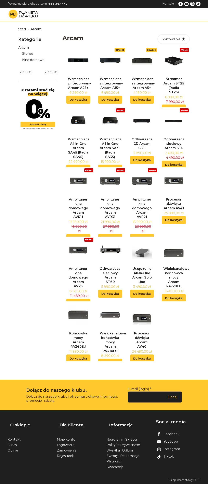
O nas (12, 451)
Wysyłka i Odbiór (119, 456)
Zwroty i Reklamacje (122, 462)
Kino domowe (33, 60)
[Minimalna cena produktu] (23, 72)
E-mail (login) (138, 401)
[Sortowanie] (173, 39)
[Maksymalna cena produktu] (49, 72)
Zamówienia (66, 456)
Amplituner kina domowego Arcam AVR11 (78, 215)
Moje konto (66, 445)
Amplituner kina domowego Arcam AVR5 (78, 287)
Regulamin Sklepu (121, 445)
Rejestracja (66, 462)
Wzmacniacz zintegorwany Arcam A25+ (79, 85)
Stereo (27, 54)
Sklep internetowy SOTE (184, 485)
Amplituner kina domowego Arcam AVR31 (110, 215)
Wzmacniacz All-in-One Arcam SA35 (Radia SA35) (110, 152)
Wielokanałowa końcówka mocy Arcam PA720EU (176, 287)
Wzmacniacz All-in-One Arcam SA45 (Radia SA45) (78, 152)
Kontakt (168, 3)
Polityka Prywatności (123, 451)
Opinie (13, 456)
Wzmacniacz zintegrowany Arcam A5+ (143, 85)
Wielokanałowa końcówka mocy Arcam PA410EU (113, 354)
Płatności (113, 467)
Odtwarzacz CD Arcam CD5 (142, 148)
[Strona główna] (24, 14)
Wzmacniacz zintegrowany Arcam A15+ (111, 85)
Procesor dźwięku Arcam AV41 (174, 211)
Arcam (23, 47)
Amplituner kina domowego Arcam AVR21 (142, 215)
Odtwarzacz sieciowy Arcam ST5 (174, 148)
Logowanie (66, 451)
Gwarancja (115, 473)
